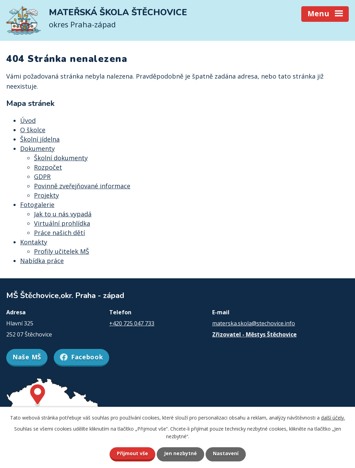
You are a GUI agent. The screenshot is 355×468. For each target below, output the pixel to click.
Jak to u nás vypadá (63, 214)
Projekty (46, 195)
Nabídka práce (42, 260)
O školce (32, 130)
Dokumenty (37, 148)
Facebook (81, 357)
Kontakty (33, 242)
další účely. (333, 417)
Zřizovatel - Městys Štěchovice (254, 334)
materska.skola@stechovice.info (253, 323)
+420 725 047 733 (131, 323)
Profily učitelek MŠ (61, 251)
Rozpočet (48, 167)
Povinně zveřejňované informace (82, 186)
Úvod (28, 120)
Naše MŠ (26, 357)
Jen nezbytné (180, 453)
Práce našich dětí (59, 232)
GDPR (42, 176)
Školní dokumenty (61, 158)
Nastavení (226, 453)
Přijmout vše (132, 453)
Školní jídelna (40, 139)
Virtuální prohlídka (62, 223)
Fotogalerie (37, 204)
